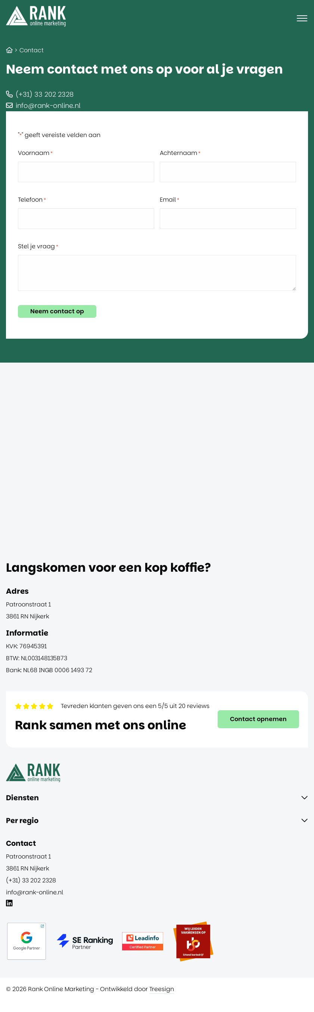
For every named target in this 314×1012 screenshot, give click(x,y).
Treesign (161, 989)
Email (169, 199)
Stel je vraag (38, 246)
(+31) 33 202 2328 (45, 94)
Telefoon (32, 199)
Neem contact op (57, 311)
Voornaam (35, 153)
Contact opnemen (258, 719)
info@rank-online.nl (48, 105)
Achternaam (180, 153)
